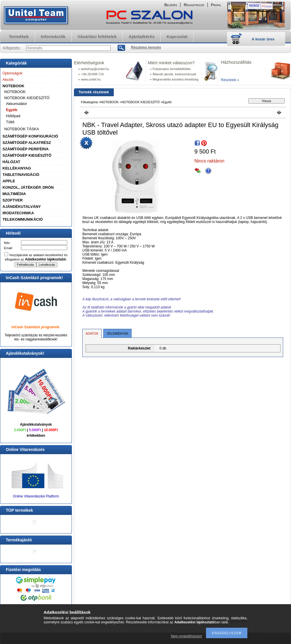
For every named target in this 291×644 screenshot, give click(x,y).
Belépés (170, 5)
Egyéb (11, 110)
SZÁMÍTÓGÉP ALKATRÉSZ (27, 142)
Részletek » (230, 80)
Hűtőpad (13, 116)
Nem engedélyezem (186, 636)
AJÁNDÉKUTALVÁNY (22, 206)
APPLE (9, 181)
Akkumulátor (16, 103)
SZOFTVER (13, 200)
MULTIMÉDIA (14, 194)
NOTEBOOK (13, 86)
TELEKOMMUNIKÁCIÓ (23, 219)
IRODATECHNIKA (18, 213)
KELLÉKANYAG (17, 168)
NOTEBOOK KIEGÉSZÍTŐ (26, 98)
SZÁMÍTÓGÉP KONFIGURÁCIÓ (30, 136)
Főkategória (89, 102)
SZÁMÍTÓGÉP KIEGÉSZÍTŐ (27, 155)
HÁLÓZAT (11, 162)
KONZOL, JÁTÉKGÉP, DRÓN (28, 187)
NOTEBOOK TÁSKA (21, 129)
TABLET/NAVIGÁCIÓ (21, 174)
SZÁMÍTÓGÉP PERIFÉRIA (26, 149)
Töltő (10, 122)
